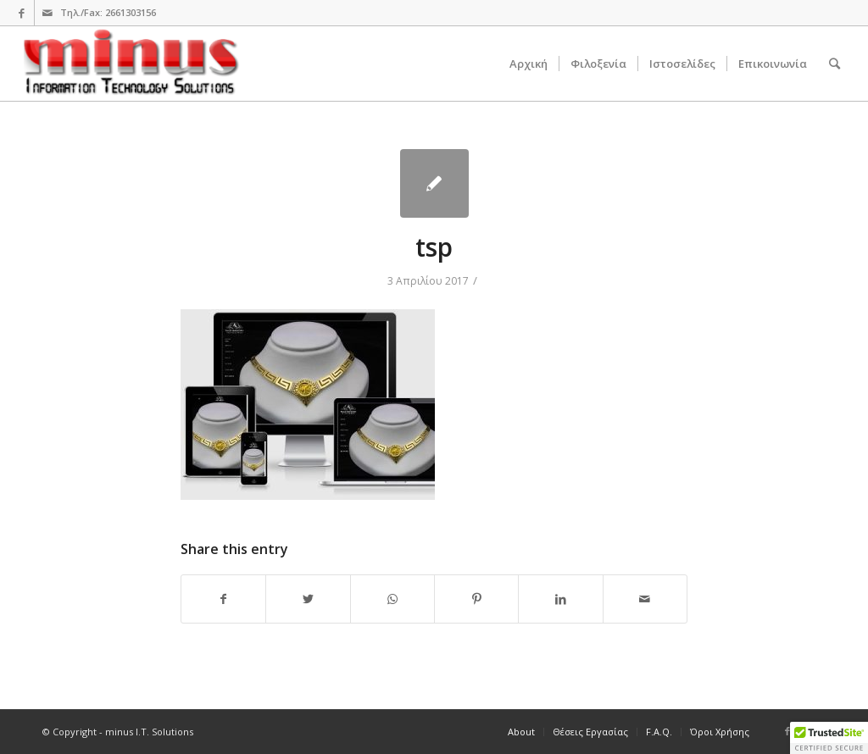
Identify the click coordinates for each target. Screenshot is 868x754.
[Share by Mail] (645, 599)
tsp (434, 247)
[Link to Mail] (47, 12)
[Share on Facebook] (223, 599)
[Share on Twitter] (307, 599)
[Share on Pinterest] (476, 599)
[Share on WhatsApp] (392, 599)
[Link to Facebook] (21, 12)
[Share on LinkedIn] (560, 599)
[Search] (834, 63)
